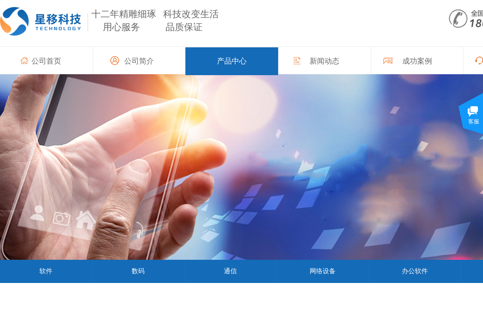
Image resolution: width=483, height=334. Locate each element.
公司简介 (139, 61)
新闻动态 (324, 61)
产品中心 (232, 61)
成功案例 (417, 61)
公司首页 (46, 61)
